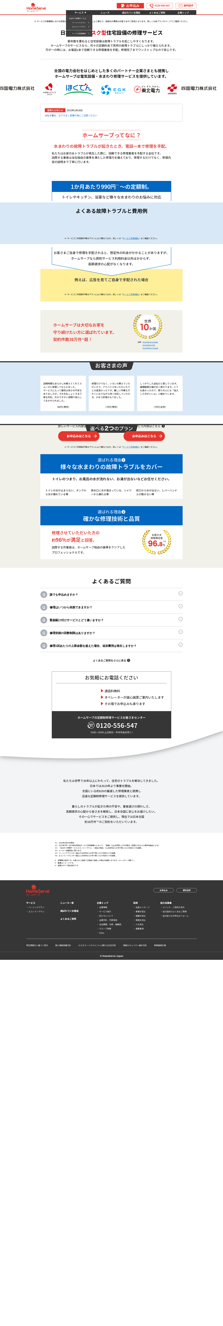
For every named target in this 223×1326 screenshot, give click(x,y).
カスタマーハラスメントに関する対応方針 (97, 1311)
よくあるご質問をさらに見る (109, 1014)
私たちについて (106, 1282)
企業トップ (183, 12)
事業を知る (141, 1277)
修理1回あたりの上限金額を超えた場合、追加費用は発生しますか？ (116, 998)
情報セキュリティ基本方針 (135, 1311)
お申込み (133, 6)
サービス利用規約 (131, 392)
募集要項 (140, 1294)
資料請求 (188, 5)
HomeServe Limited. (150, 542)
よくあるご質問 (157, 12)
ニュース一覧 (67, 1269)
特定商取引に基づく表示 (37, 1311)
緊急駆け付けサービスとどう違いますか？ (116, 973)
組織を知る (141, 1282)
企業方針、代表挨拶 (108, 1286)
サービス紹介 (105, 1277)
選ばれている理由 (131, 12)
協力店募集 (166, 1269)
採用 (135, 1269)
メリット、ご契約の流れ (174, 1273)
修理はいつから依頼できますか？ (116, 960)
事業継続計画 (160, 1311)
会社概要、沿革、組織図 (110, 1290)
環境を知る (141, 1286)
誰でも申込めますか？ (116, 947)
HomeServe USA (149, 545)
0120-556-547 (162, 5)
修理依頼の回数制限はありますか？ (116, 986)
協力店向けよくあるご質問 (175, 1277)
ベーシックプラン (37, 1273)
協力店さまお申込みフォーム (176, 1282)
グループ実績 (105, 1294)
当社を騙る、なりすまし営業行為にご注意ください (71, 182)
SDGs (101, 1299)
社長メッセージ (143, 1273)
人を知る (140, 1290)
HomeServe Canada (150, 548)
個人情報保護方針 (63, 1311)
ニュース (105, 12)
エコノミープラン (36, 1277)
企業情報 (103, 1273)
